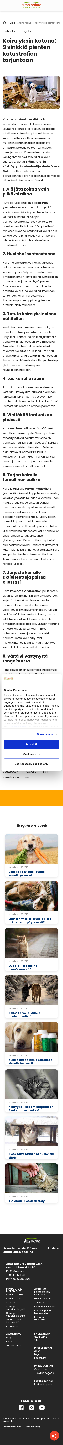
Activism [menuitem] (39, 1302)
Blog (12, 22)
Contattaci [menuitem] (40, 1369)
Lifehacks (9, 31)
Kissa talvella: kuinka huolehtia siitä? (31, 1156)
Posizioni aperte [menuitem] (43, 1384)
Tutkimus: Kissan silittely (27, 1201)
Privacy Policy (12, 1426)
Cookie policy (17, 726)
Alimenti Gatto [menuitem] (14, 1294)
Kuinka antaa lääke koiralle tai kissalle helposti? (31, 1061)
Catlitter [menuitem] (11, 1302)
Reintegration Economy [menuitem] (42, 1293)
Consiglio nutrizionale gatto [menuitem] (16, 1308)
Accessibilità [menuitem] (13, 1326)
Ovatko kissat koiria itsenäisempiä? (23, 967)
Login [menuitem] (37, 1354)
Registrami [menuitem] (40, 1358)
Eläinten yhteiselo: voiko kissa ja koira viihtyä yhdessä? (30, 920)
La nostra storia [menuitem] (43, 1298)
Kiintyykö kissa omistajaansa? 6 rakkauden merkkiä (31, 1108)
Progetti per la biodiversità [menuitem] (42, 1312)
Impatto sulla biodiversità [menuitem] (13, 1321)
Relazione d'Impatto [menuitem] (40, 1318)
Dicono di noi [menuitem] (13, 1345)
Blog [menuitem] (8, 1337)
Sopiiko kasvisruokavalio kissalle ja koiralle (27, 873)
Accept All (31, 744)
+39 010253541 (15, 1275)
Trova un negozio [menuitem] (44, 1373)
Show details (45, 734)
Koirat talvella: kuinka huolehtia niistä (24, 1014)
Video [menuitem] (9, 1341)
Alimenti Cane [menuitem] (14, 1298)
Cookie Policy (32, 1426)
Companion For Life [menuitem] (45, 1306)
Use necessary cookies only (31, 763)
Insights (26, 31)
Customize (31, 754)
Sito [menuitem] (36, 1340)
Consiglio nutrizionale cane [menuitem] (16, 1314)
